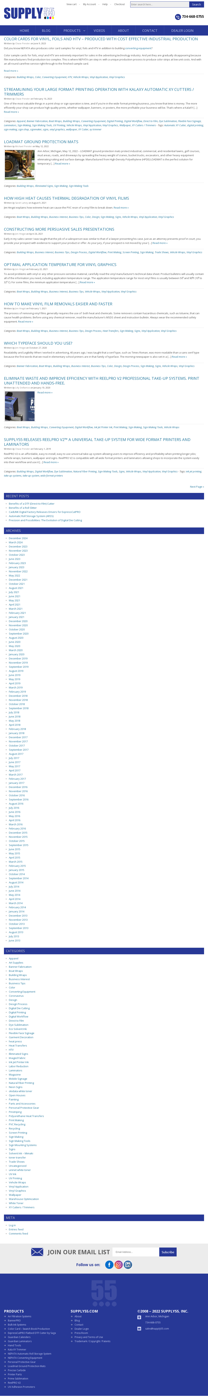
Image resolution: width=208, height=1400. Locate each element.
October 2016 (17, 795)
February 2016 (17, 828)
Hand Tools (14, 1345)
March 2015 (15, 861)
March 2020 (15, 650)
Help (105, 4)
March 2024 (15, 542)
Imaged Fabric (17, 1058)
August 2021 (16, 588)
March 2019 (15, 687)
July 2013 (14, 936)
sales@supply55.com (157, 1328)
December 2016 (18, 787)
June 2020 (14, 642)
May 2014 (14, 895)
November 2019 (18, 662)
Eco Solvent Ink (18, 1029)
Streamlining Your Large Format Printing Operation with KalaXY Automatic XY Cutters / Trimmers (99, 92)
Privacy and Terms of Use (89, 1337)
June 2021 (14, 596)
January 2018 (16, 733)
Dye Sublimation (168, 121)
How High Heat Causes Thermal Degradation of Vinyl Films (66, 198)
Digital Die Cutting (19, 1008)
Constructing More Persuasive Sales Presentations (59, 229)
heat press (15, 1041)
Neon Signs (15, 1087)
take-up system (31, 475)
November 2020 (18, 625)
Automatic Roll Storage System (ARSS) (31, 516)
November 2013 (18, 919)
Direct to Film (150, 121)
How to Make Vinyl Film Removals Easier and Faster (58, 304)
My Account (89, 4)
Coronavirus (16, 996)
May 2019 (14, 679)
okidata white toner (20, 1091)
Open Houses (17, 1095)
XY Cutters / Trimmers (144, 125)
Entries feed (16, 1229)
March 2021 (15, 608)
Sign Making (24, 125)
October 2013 (17, 924)
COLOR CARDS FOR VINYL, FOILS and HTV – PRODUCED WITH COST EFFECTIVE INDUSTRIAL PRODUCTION (101, 38)
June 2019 (14, 675)
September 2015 (18, 845)
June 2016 (14, 812)
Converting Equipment (54, 77)
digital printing (195, 125)
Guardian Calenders (19, 1337)
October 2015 (17, 841)
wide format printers (51, 475)
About (78, 1316)
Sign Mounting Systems (23, 1145)
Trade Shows (162, 252)
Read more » (11, 70)
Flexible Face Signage (189, 121)
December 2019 (18, 658)
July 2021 (14, 592)
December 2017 (18, 737)
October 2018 (17, 704)
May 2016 (14, 816)
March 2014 (15, 903)
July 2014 (14, 886)
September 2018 (18, 708)
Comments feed (18, 1233)
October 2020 (17, 629)
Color (38, 77)
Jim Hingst (20, 233)
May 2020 (14, 646)
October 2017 (17, 745)
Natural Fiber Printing (85, 471)
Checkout (119, 4)
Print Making (114, 252)
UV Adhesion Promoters (21, 1387)
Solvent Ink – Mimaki (21, 1153)
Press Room (81, 1333)
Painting (14, 1099)
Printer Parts (15, 1374)
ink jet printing (193, 471)
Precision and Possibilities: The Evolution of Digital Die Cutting (45, 520)
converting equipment (138, 48)
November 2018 (18, 700)
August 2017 (16, 754)
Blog (77, 1320)
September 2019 (18, 667)
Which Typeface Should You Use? (38, 343)
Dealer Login (82, 1328)
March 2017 (15, 774)
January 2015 (16, 870)
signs (46, 129)
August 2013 (16, 932)
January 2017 (16, 783)
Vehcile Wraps (81, 77)
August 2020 (16, 637)
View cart (72, 4)
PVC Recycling (17, 1124)
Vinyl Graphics (117, 77)
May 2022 (14, 575)
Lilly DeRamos (22, 387)
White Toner (16, 1203)
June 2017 (14, 762)
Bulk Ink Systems (17, 1324)
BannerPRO (14, 1320)
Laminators (10, 125)
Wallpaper (125, 125)
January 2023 (16, 567)
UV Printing (59, 125)
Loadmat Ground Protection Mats (26, 1366)
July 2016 (14, 808)
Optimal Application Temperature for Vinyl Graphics (60, 264)
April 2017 (14, 770)
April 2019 (14, 683)
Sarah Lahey (21, 202)
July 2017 (14, 758)
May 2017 (14, 766)
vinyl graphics (57, 129)
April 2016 (14, 820)
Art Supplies (16, 962)
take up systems (13, 475)
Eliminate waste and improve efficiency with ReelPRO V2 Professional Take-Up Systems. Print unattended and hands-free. (101, 381)
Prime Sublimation (18, 1378)
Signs (118, 217)
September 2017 (18, 749)
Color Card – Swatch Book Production (29, 1328)
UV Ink (12, 1174)
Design (95, 217)
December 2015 (18, 832)
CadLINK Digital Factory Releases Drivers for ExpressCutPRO (45, 512)
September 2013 (18, 928)
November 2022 (18, 571)
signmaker (36, 129)
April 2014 (14, 899)
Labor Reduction (18, 1066)
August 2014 (16, 882)
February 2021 (17, 613)
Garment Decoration (21, 1037)
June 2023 (14, 559)
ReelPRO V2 (14, 1382)
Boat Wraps (55, 121)
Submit (168, 1252)
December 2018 (18, 696)
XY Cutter (83, 129)
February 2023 (17, 563)
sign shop (23, 129)
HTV (70, 77)
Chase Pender (22, 43)
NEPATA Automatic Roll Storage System (29, 1353)
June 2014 (14, 890)
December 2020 (18, 621)
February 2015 (17, 866)
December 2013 (18, 915)
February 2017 (17, 778)
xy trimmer (95, 129)
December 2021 (18, 579)
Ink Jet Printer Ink (103, 427)
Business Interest (58, 217)
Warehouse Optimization (24, 1199)
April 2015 (14, 857)
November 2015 (18, 837)
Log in (12, 1225)
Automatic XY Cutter (175, 125)
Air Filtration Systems (19, 1316)
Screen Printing (131, 252)
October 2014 (17, 874)
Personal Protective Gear (24, 1107)
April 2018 (14, 725)
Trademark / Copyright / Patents (92, 1341)
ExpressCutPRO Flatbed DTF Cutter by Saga (32, 1333)
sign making (10, 129)
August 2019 (16, 671)
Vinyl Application (99, 77)
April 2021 (14, 604)
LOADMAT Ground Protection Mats (41, 141)
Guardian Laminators (20, 1341)
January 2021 (16, 617)
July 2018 (14, 712)
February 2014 (17, 907)
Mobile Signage (18, 1078)
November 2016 (18, 791)
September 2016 (18, 799)
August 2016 (16, 803)
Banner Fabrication (37, 121)
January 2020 (16, 654)
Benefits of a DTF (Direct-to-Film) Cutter (31, 503)
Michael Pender (23, 146)
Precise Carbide (17, 1370)
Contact (79, 1324)
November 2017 (18, 741)
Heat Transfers (111, 331)
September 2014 (18, 878)
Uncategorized (17, 1166)
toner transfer (17, 1157)
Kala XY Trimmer (17, 1349)
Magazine (15, 1074)
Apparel (21, 121)
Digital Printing (115, 121)
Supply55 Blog (43, 16)
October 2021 (17, 584)
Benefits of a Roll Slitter (23, 508)
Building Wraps (25, 77)
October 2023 (17, 555)
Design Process (79, 252)
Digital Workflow (133, 121)
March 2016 (15, 824)
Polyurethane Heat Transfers (26, 1116)
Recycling (14, 1128)
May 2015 (14, 853)
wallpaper (71, 129)
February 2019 (17, 691)
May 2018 (14, 720)
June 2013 (14, 940)
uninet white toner (20, 1170)
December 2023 (18, 546)
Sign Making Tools (42, 125)
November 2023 (18, 550)
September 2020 (18, 633)
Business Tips (76, 217)
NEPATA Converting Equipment (25, 1358)
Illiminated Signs (44, 186)
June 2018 (14, 716)
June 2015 (14, 849)
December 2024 (18, 538)
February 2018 (17, 729)
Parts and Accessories (22, 1103)
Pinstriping (15, 1112)
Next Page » (197, 486)
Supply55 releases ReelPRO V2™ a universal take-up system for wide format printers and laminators (97, 442)
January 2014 (16, 911)
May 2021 (14, 600)
